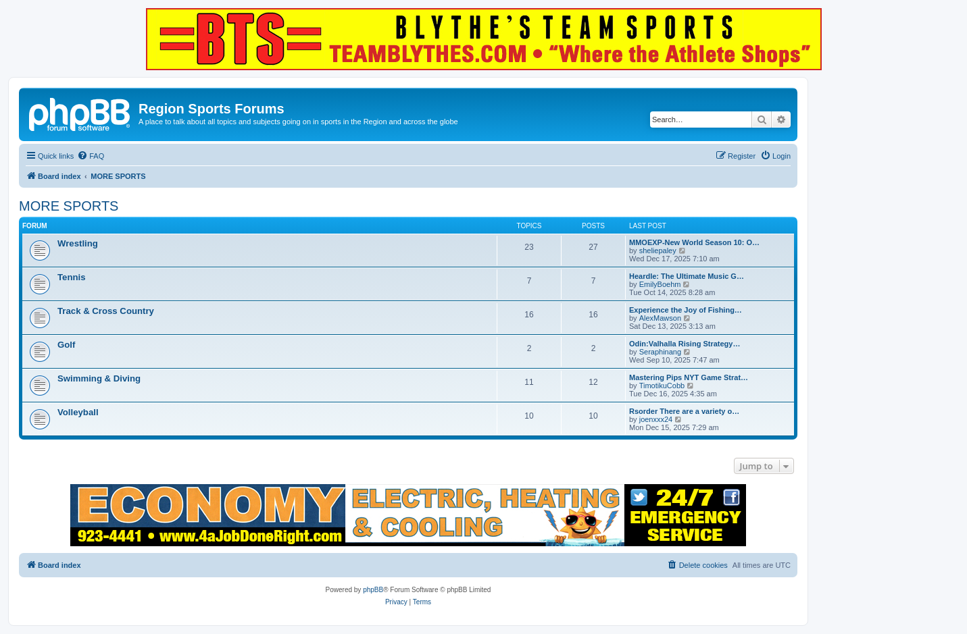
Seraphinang (660, 352)
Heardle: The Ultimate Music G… (686, 276)
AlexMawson (660, 318)
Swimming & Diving (99, 378)
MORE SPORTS (68, 206)
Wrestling (77, 243)
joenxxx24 (656, 419)
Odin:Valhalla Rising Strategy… (684, 344)
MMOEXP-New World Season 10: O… (694, 242)
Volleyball (78, 412)
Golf (66, 345)
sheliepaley (657, 250)
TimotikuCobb (662, 385)
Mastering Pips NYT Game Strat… (688, 377)
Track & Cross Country (105, 311)
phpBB (373, 589)
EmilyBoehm (660, 284)
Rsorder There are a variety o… (684, 411)
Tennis (71, 277)
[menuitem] (90, 156)
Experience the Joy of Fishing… (685, 310)
